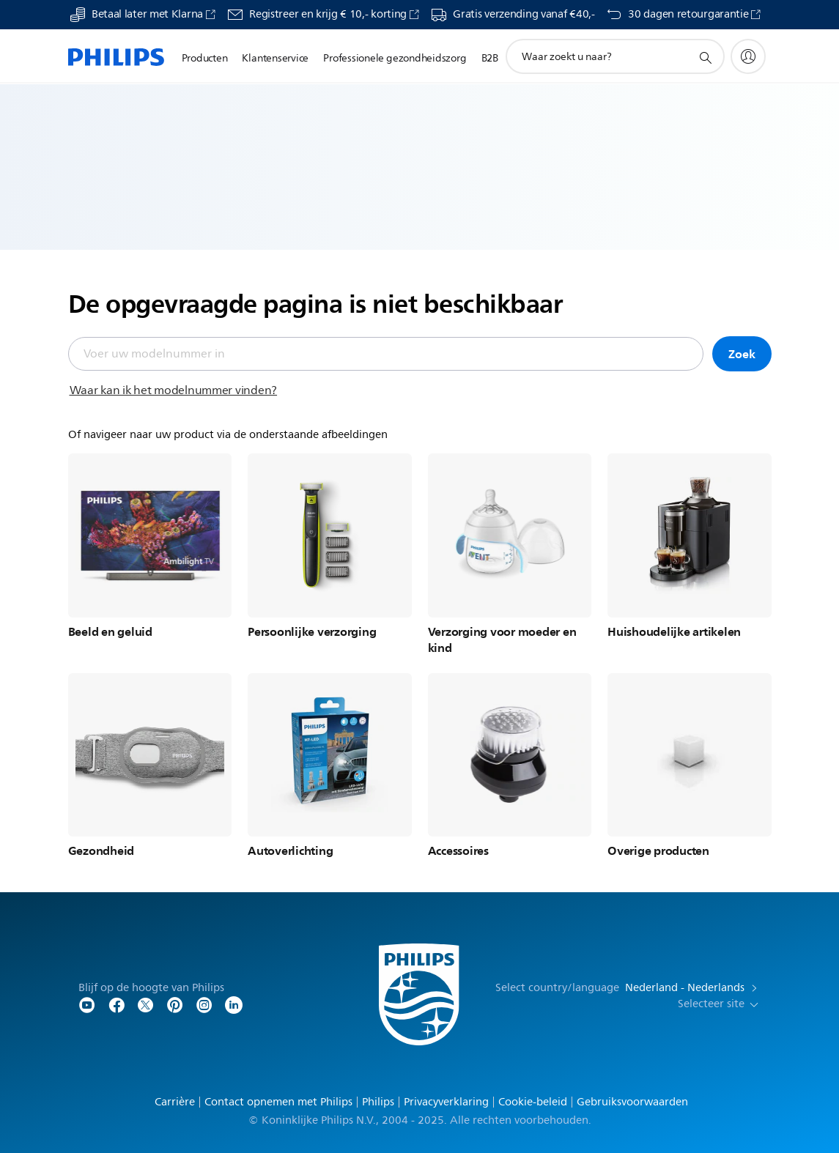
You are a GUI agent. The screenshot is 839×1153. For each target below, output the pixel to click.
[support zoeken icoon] (705, 57)
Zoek (741, 354)
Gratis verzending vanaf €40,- (523, 15)
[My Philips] (748, 56)
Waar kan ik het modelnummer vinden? (174, 390)
